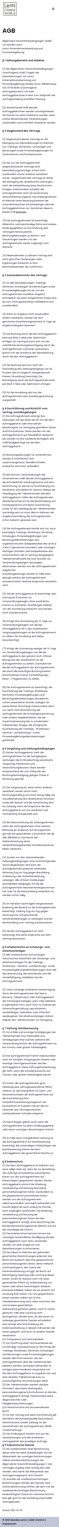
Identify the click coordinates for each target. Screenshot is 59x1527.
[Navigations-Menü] (53, 8)
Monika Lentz (19, 1520)
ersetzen (21, 212)
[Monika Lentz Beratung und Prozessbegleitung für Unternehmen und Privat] (9, 8)
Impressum (9, 1523)
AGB (31, 1520)
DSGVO (40, 1520)
